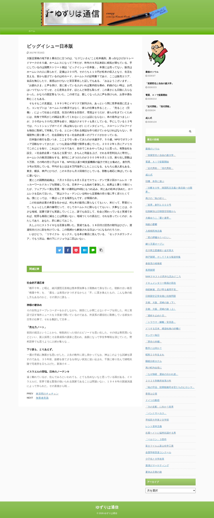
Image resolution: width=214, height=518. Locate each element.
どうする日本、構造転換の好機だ (163, 328)
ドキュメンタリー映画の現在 (160, 283)
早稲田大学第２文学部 (157, 419)
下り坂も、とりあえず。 (40, 349)
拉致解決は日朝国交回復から (160, 211)
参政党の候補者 (153, 263)
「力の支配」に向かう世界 (159, 406)
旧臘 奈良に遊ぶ (154, 181)
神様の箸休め (34, 305)
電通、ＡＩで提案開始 (156, 95)
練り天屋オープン (154, 244)
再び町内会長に (153, 367)
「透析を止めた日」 (156, 315)
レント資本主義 (153, 426)
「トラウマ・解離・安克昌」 (160, 322)
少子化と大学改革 (154, 459)
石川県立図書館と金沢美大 (159, 250)
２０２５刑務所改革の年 (158, 380)
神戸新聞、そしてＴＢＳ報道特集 (163, 257)
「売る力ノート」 (37, 327)
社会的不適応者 (35, 282)
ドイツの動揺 (152, 400)
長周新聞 (150, 270)
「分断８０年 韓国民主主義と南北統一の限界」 (168, 189)
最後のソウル (151, 72)
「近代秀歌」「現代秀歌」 (158, 106)
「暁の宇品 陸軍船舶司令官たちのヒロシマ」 (170, 387)
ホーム (32, 31)
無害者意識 (42, 397)
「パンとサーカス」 (156, 413)
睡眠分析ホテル (153, 361)
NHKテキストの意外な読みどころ (163, 276)
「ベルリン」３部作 (156, 439)
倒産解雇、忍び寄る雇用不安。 (161, 289)
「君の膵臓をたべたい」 (158, 237)
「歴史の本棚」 (153, 341)
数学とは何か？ (153, 348)
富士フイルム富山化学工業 (159, 446)
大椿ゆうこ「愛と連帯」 (158, 217)
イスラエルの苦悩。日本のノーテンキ (48, 371)
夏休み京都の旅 (153, 472)
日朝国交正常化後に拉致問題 (160, 296)
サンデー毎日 (152, 335)
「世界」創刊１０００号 (158, 204)
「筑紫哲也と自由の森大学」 (159, 83)
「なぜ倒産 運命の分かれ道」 (161, 374)
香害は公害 (151, 393)
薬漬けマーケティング (157, 465)
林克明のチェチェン (47, 393)
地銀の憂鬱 (151, 224)
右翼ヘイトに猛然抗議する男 (160, 432)
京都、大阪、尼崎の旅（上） (160, 309)
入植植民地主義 (153, 231)
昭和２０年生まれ (154, 354)
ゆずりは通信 (107, 507)
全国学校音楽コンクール (158, 452)
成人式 (148, 118)
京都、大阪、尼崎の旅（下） (160, 302)
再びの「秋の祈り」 (156, 198)
